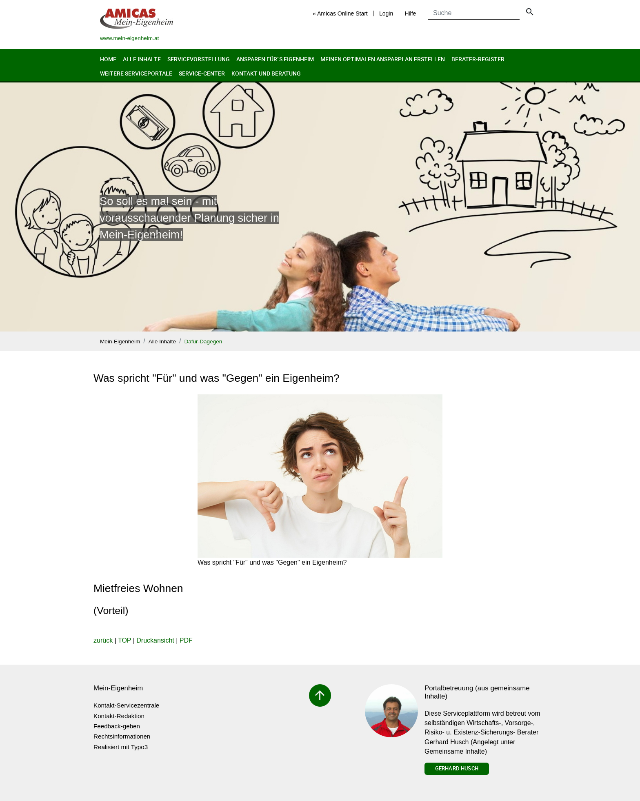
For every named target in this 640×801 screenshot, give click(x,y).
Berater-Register (477, 59)
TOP (124, 640)
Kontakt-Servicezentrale (126, 705)
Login (386, 13)
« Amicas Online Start (340, 13)
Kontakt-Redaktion (118, 715)
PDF (186, 640)
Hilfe (410, 13)
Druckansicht (155, 640)
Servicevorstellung (198, 59)
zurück (103, 640)
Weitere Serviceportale (136, 73)
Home (108, 59)
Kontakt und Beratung (266, 73)
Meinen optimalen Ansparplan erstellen (382, 59)
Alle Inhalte (142, 59)
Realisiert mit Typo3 (120, 746)
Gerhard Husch (456, 768)
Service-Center (202, 73)
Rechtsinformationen (121, 736)
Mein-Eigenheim (120, 341)
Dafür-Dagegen (203, 341)
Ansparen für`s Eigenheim (275, 59)
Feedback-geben (116, 726)
